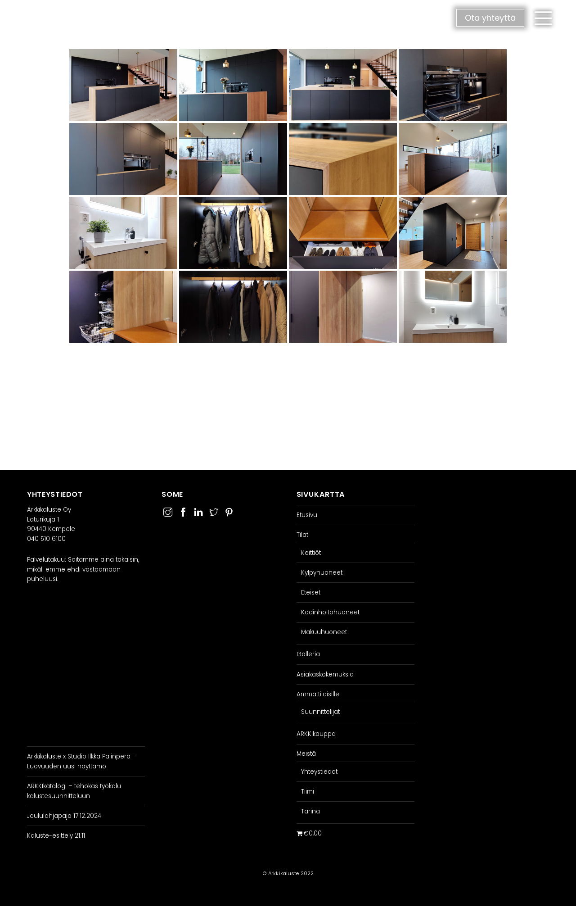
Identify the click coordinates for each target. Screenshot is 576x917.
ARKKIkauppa (316, 734)
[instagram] (168, 511)
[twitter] (213, 511)
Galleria (308, 654)
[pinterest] (229, 511)
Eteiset (310, 592)
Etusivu (307, 515)
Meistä (306, 753)
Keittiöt (311, 553)
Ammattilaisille (318, 694)
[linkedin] (198, 511)
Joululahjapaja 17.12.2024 (64, 816)
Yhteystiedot (319, 771)
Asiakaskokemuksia (325, 674)
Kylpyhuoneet (321, 572)
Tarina (310, 811)
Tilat (302, 535)
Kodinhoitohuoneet (330, 612)
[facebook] (183, 511)
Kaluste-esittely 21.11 (56, 835)
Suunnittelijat (320, 712)
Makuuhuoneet (324, 632)
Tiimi (307, 791)
